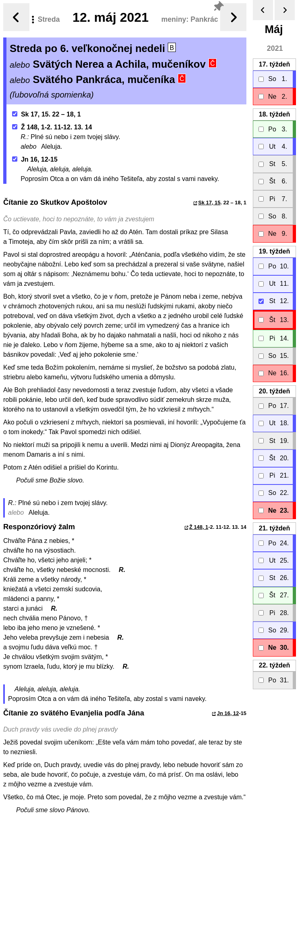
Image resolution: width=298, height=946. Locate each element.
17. (274, 64)
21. (274, 528)
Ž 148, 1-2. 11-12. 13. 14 (52, 127)
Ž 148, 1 (198, 527)
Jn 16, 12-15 (35, 159)
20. (274, 391)
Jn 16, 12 (228, 713)
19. (274, 251)
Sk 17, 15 (209, 203)
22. (274, 665)
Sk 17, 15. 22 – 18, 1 (46, 114)
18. (274, 114)
